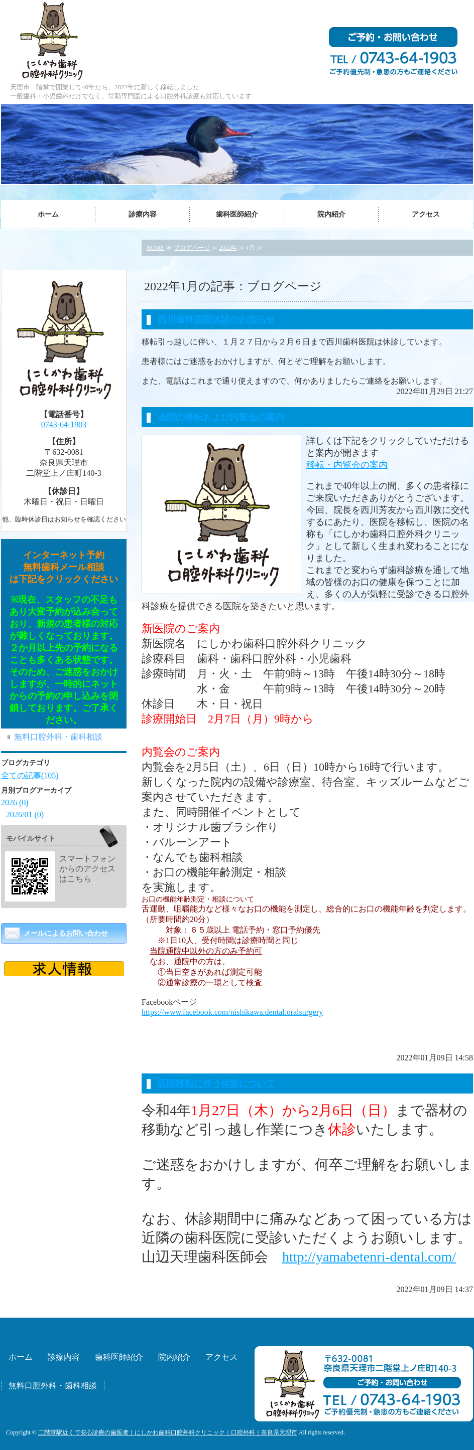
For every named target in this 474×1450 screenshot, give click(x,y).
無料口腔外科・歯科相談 (58, 737)
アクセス (426, 214)
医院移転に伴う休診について (216, 1083)
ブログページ (192, 247)
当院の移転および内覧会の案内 (221, 417)
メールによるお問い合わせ (66, 933)
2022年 (228, 247)
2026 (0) (15, 802)
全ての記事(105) (30, 775)
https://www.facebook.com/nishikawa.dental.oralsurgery (232, 1012)
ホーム (48, 214)
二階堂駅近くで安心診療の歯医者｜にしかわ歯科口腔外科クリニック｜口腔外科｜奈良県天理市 (167, 1432)
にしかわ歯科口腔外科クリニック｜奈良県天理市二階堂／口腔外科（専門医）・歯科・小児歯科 (53, 40)
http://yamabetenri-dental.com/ (369, 1256)
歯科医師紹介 (237, 214)
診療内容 (143, 214)
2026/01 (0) (25, 814)
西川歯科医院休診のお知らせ (216, 319)
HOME (155, 247)
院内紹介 (331, 214)
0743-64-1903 (64, 424)
